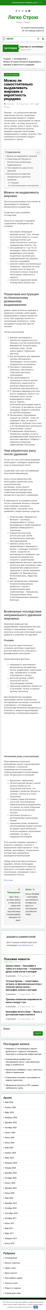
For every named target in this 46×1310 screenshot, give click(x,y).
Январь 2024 (10, 1168)
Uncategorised (12, 74)
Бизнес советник (12, 1263)
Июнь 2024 (9, 1143)
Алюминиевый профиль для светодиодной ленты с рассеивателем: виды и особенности (20, 3)
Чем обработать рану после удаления (20, 169)
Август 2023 (10, 1183)
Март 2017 (9, 1233)
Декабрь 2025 (11, 1122)
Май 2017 (9, 1228)
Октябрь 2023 (10, 1178)
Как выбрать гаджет (14, 1278)
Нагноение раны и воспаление (25, 185)
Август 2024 (10, 1133)
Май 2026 (9, 1102)
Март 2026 (9, 1112)
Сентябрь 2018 (11, 1213)
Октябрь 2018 (10, 1208)
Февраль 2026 (11, 1117)
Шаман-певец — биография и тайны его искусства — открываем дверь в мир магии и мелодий (24, 969)
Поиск (6, 1028)
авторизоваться (25, 945)
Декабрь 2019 (11, 1203)
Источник (8, 880)
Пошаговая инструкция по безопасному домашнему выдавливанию (19, 162)
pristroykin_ (11, 104)
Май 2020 (9, 1198)
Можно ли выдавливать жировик (22, 156)
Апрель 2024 (10, 1153)
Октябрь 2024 (10, 1128)
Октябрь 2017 (10, 1218)
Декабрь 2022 (11, 1188)
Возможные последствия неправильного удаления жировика (18, 177)
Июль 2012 (9, 1243)
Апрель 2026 (10, 1107)
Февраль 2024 (11, 1163)
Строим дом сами (13, 1293)
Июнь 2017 (9, 1223)
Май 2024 (9, 1148)
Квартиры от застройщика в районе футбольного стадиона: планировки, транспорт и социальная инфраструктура (23, 1051)
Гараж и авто (10, 1268)
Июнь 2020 (9, 1193)
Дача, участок (11, 1273)
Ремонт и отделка (13, 1288)
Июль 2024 (9, 1138)
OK (36, 1307)
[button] (36, 153)
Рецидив (15, 183)
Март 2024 (9, 1158)
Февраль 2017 (11, 1238)
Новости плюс (11, 1283)
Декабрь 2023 (11, 1173)
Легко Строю (23, 17)
